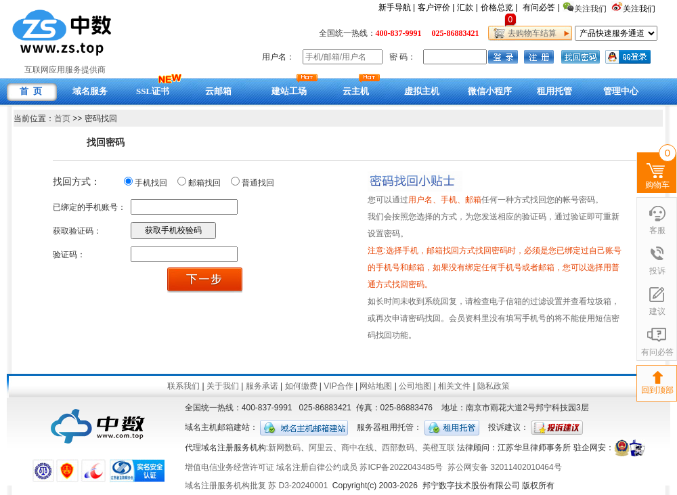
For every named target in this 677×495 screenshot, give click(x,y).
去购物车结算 (529, 33)
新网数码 (284, 447)
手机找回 (151, 183)
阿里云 (321, 447)
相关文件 (454, 386)
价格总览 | (499, 7)
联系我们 (183, 386)
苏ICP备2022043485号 (401, 467)
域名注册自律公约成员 (316, 467)
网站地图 (375, 386)
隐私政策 (493, 386)
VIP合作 (338, 386)
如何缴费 (301, 386)
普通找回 (258, 183)
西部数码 (398, 447)
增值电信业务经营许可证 (229, 467)
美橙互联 (438, 447)
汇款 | (467, 7)
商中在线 (357, 447)
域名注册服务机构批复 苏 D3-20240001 (256, 485)
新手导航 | (396, 7)
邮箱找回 (204, 183)
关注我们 (640, 9)
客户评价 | (436, 7)
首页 (62, 118)
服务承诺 (262, 386)
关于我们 (222, 386)
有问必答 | (541, 7)
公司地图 (415, 386)
